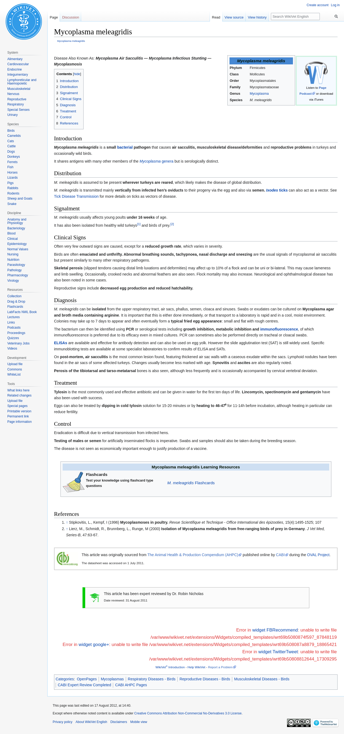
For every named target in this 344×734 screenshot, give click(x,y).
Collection (14, 296)
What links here (18, 390)
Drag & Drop (16, 301)
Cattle (11, 146)
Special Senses (18, 110)
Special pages (17, 406)
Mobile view (138, 722)
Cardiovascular (18, 64)
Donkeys (13, 157)
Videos (12, 348)
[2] (172, 224)
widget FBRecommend (275, 630)
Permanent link (18, 416)
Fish (10, 167)
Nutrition (13, 260)
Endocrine (14, 69)
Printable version (19, 411)
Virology (13, 280)
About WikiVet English (91, 722)
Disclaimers (118, 722)
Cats (10, 141)
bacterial (125, 147)
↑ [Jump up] (67, 522)
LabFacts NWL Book (22, 312)
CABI (280, 555)
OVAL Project (318, 555)
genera (156, 161)
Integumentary (17, 74)
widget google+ (94, 644)
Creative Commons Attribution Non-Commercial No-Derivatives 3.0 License (188, 713)
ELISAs (60, 343)
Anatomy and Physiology (16, 221)
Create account (317, 5)
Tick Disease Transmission (76, 196)
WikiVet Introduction (170, 667)
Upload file (15, 364)
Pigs (10, 183)
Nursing (12, 254)
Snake (11, 204)
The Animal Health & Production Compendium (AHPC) (193, 555)
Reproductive (16, 99)
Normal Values (17, 249)
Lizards (12, 177)
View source (234, 17)
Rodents (13, 193)
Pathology (14, 270)
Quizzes (13, 338)
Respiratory (15, 104)
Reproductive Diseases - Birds (205, 679)
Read (216, 17)
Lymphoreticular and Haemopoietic (21, 82)
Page (54, 17)
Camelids (14, 136)
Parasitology (16, 265)
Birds (11, 131)
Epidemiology (17, 244)
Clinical (12, 239)
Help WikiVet (196, 667)
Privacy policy (62, 722)
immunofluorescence (279, 329)
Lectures (13, 317)
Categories (65, 679)
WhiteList (13, 374)
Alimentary (15, 59)
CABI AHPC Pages (131, 685)
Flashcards (191, 482)
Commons (14, 369)
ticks (277, 190)
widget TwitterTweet (278, 651)
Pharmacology (17, 275)
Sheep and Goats (19, 198)
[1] (139, 224)
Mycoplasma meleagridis (71, 40)
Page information (19, 422)
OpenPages (87, 679)
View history (257, 17)
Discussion (70, 17)
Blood (11, 233)
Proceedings (16, 333)
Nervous (13, 94)
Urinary (12, 115)
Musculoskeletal (18, 89)
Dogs (11, 151)
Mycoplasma (259, 94)
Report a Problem (220, 667)
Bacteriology (16, 228)
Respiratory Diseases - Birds (151, 679)
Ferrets (12, 162)
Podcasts (13, 327)
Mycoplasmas (112, 679)
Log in (335, 5)
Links (11, 322)
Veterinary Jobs (18, 343)
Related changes (19, 395)
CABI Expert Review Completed (84, 685)
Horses (12, 172)
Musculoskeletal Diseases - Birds (261, 679)
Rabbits (12, 188)
